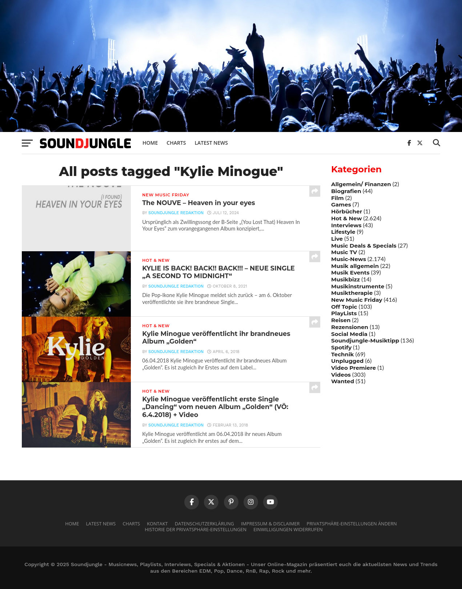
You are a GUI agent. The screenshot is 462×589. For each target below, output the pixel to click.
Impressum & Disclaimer (270, 523)
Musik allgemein (355, 266)
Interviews (346, 225)
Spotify (341, 347)
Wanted (342, 381)
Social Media (349, 333)
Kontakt (157, 523)
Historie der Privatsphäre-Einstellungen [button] (195, 529)
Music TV (344, 252)
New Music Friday (356, 299)
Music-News (348, 259)
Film (337, 198)
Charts (176, 142)
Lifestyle (343, 231)
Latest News (211, 142)
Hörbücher (346, 211)
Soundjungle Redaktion (176, 213)
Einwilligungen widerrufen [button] (288, 529)
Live (337, 238)
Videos (341, 374)
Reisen (340, 320)
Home (150, 142)
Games (341, 204)
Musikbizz (345, 279)
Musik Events (350, 272)
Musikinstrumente (357, 286)
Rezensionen (349, 327)
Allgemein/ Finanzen (361, 184)
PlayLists (344, 313)
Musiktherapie (352, 292)
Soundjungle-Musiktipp (365, 340)
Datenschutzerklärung (204, 523)
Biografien (346, 191)
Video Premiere (353, 367)
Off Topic (344, 306)
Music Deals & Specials (364, 245)
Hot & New (346, 218)
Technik (342, 354)
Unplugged (347, 360)
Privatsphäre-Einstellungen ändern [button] (352, 523)
